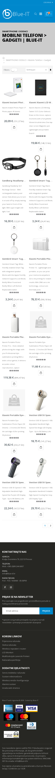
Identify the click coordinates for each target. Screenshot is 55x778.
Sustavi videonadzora (12, 676)
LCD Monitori (7, 652)
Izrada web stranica (11, 688)
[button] (35, 14)
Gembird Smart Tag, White (16, 258)
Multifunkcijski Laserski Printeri (15, 656)
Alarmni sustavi (9, 684)
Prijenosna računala (11, 641)
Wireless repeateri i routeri (14, 648)
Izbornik (47, 2)
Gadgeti (47, 60)
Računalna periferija (11, 660)
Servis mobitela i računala (13, 672)
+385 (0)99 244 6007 (15, 566)
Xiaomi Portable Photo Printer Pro (20, 337)
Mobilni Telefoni (35, 60)
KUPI (14, 127)
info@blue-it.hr (8, 573)
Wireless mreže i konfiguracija (15, 680)
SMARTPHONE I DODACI (16, 60)
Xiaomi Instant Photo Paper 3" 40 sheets (23, 102)
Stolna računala (9, 645)
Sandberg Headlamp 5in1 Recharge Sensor (24, 180)
